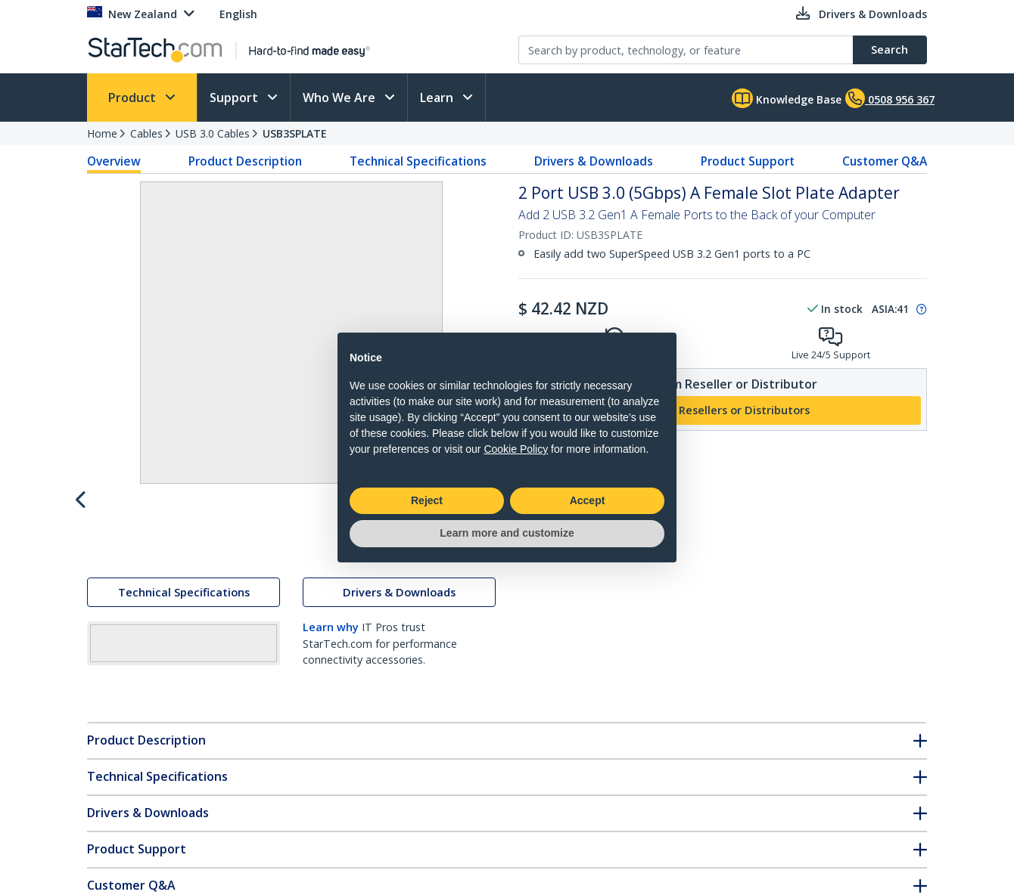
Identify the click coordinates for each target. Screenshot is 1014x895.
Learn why (331, 761)
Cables (146, 133)
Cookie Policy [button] (516, 449)
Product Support (748, 161)
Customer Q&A (884, 161)
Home (102, 133)
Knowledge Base (786, 98)
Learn (438, 97)
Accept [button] (587, 500)
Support (235, 97)
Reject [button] (427, 500)
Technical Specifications (418, 161)
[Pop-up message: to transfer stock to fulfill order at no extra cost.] (919, 309)
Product (133, 97)
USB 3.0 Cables (213, 133)
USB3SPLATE (295, 133)
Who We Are (340, 97)
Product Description (245, 161)
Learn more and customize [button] (507, 533)
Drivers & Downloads (593, 161)
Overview (114, 161)
